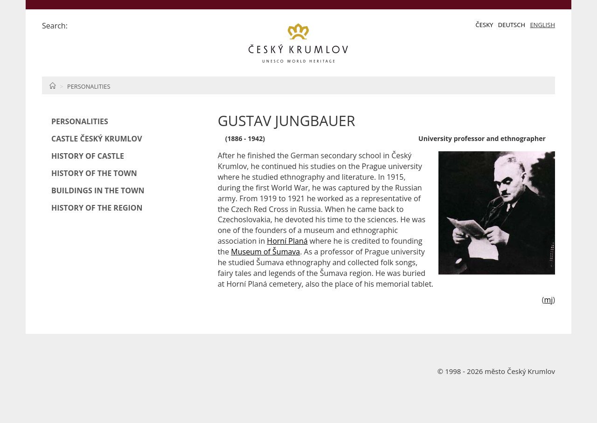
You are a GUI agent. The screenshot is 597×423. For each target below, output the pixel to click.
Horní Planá (287, 241)
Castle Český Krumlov (96, 139)
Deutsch (511, 25)
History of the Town (94, 173)
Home (52, 85)
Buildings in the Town (97, 190)
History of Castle (87, 156)
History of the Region (97, 208)
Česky (484, 25)
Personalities (88, 86)
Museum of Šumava (265, 252)
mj (548, 300)
